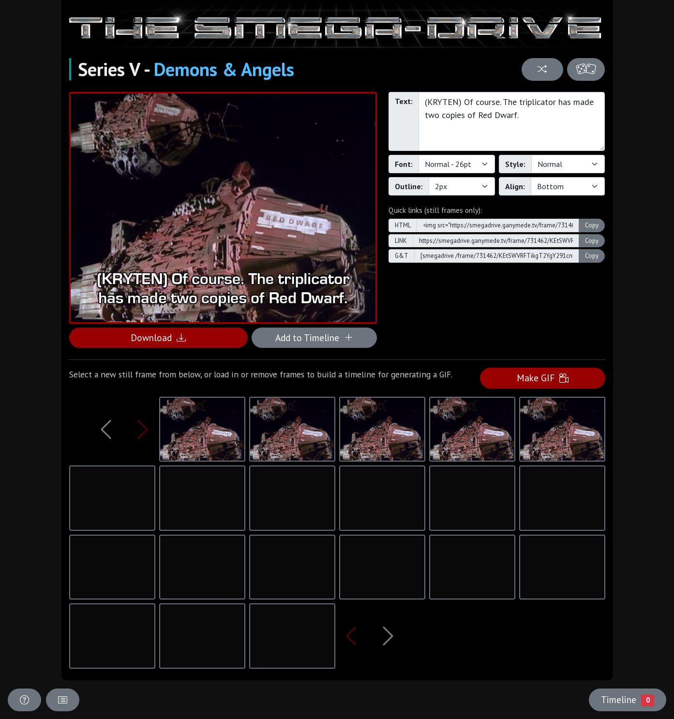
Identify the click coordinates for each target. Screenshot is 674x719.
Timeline (627, 699)
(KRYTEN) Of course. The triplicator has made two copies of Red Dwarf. (512, 121)
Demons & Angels (224, 69)
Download (158, 337)
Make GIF (543, 378)
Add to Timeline (314, 337)
